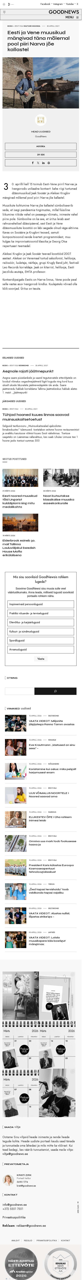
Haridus (52, 812)
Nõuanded (53, 764)
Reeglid (28, 1245)
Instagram (58, 4)
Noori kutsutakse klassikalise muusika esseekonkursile (58, 499)
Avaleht (15, 1245)
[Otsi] (55, 691)
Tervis (51, 884)
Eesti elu (19, 26)
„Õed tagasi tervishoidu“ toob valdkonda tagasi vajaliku (49, 891)
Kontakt (65, 1245)
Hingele (52, 740)
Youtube (70, 4)
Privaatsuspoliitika (13, 1222)
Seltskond (53, 715)
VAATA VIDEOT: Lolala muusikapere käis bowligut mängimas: (47, 941)
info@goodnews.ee (14, 1210)
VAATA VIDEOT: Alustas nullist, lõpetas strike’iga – (49, 915)
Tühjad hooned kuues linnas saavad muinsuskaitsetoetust (35, 417)
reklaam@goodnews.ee (31, 1231)
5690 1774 (22, 1187)
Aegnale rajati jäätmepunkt (28, 371)
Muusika (36, 26)
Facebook (45, 4)
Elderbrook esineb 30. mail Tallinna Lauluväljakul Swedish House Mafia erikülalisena (18, 548)
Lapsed (51, 932)
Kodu (10, 26)
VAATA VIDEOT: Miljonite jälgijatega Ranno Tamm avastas (51, 722)
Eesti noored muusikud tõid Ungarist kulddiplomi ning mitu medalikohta (19, 501)
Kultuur (28, 26)
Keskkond (24, 365)
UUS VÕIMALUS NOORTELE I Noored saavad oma (49, 794)
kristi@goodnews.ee (26, 1191)
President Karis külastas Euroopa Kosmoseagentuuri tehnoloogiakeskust (51, 868)
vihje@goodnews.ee (15, 1159)
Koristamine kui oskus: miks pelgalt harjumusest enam (52, 771)
